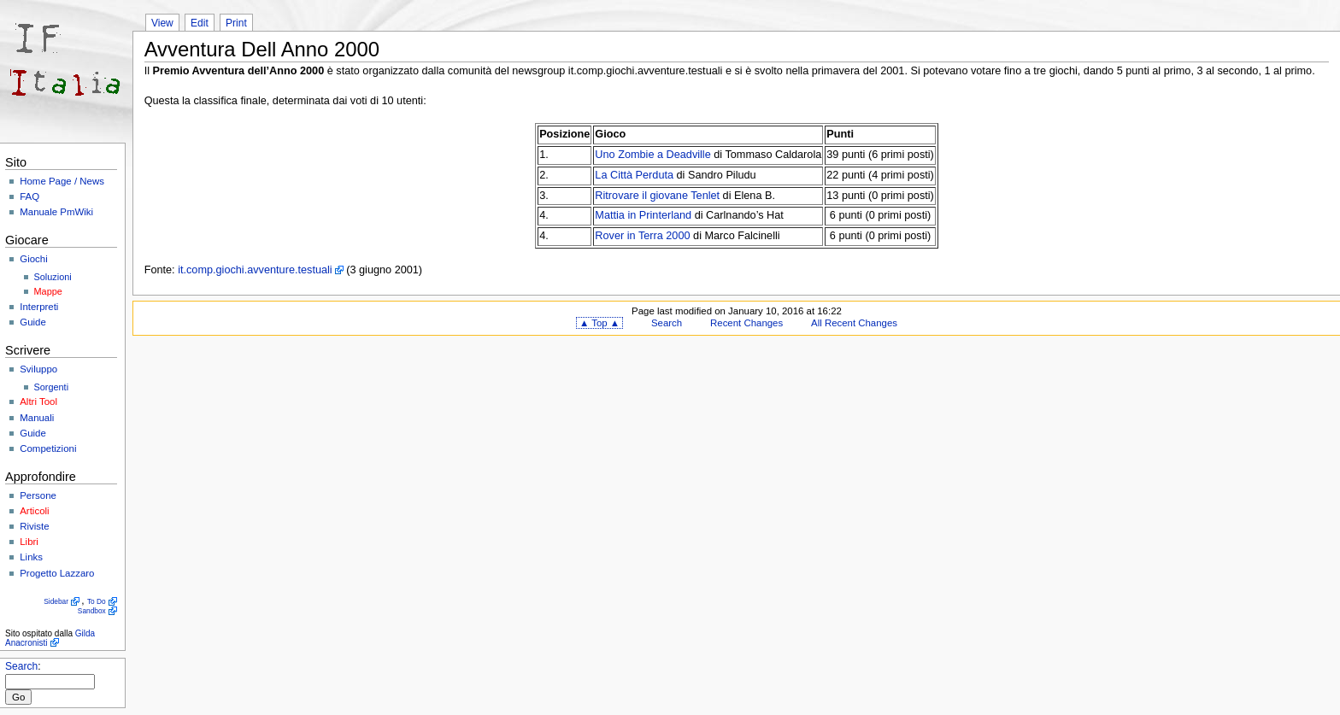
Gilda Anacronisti (50, 638)
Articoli (34, 511)
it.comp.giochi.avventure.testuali (255, 270)
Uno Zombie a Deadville (652, 155)
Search (21, 666)
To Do (96, 601)
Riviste (34, 526)
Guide (33, 322)
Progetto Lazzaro (57, 573)
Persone (38, 495)
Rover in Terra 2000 (642, 236)
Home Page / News (62, 181)
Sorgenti (51, 387)
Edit (200, 23)
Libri (29, 541)
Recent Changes (746, 323)
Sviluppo (38, 369)
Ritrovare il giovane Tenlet (657, 196)
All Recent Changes (854, 323)
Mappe (48, 291)
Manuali (37, 418)
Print (236, 23)
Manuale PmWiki (56, 212)
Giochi (33, 259)
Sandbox (92, 611)
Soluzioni (53, 277)
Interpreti (39, 307)
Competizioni (48, 448)
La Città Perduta (634, 175)
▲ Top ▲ (599, 323)
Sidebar (56, 601)
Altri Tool (38, 401)
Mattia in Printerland (643, 215)
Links (31, 557)
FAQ (29, 196)
